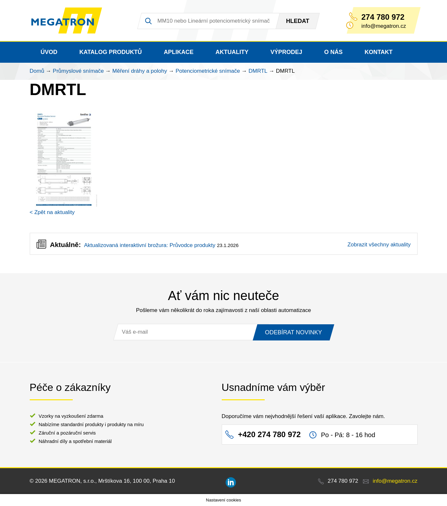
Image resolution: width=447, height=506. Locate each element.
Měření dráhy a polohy (139, 71)
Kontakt (379, 52)
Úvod (49, 52)
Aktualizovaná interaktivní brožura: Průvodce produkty (149, 245)
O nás (333, 52)
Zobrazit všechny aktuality (379, 245)
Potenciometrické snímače (208, 71)
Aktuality (232, 52)
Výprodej (286, 52)
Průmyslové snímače (78, 71)
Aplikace (179, 52)
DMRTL (258, 71)
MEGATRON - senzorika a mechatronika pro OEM (67, 20)
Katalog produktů (111, 52)
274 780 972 (382, 17)
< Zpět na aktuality (52, 212)
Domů (37, 71)
